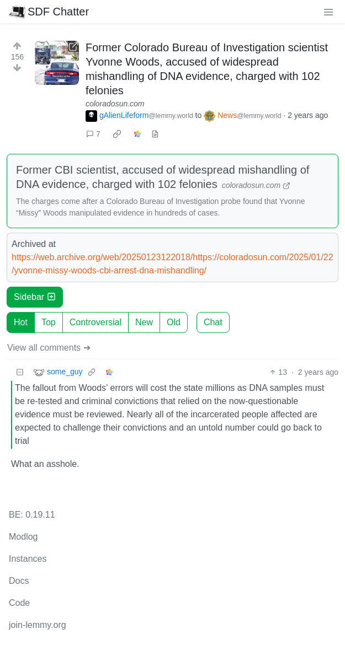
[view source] (155, 134)
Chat (213, 322)
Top (48, 322)
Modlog (23, 536)
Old (174, 322)
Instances (27, 558)
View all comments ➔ (49, 347)
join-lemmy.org (37, 625)
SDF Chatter (49, 11)
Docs (19, 580)
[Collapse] (20, 372)
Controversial (95, 322)
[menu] (328, 11)
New (144, 322)
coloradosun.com (115, 103)
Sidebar (35, 297)
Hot (21, 322)
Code (19, 603)
